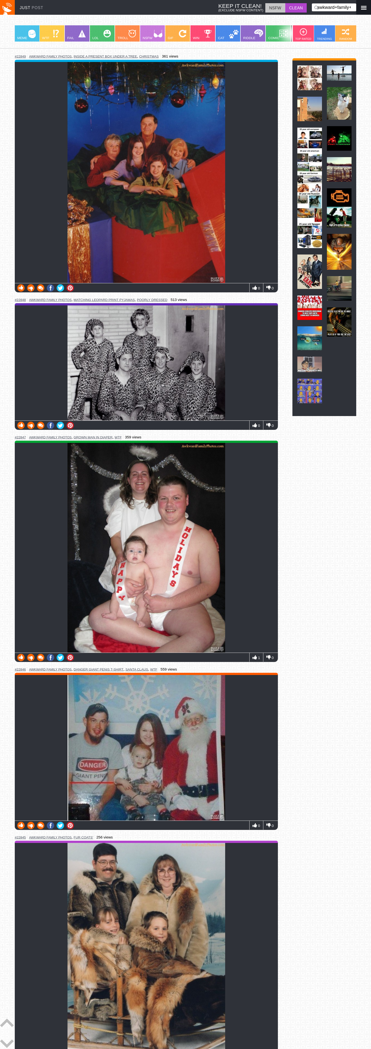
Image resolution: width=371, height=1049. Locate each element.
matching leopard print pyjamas (104, 300)
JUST (31, 8)
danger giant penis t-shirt (98, 669)
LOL (101, 35)
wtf (118, 437)
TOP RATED (303, 34)
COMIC (278, 35)
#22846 (20, 669)
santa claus (136, 669)
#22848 (20, 300)
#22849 (20, 56)
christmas (149, 56)
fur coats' (83, 837)
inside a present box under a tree (105, 56)
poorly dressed (152, 300)
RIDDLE (253, 34)
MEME (26, 35)
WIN (202, 35)
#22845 (20, 837)
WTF (50, 35)
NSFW (152, 35)
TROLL (127, 35)
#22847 (20, 437)
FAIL (76, 35)
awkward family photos (50, 56)
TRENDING (324, 34)
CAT (228, 35)
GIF (177, 35)
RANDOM (345, 34)
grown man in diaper (93, 437)
